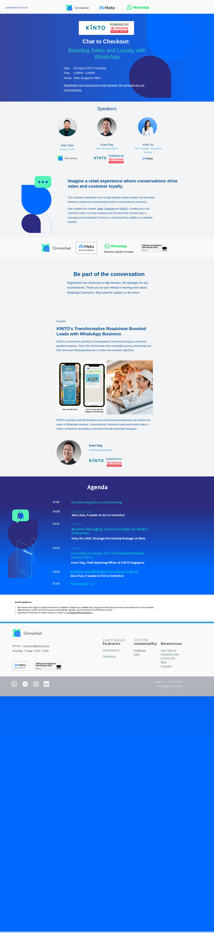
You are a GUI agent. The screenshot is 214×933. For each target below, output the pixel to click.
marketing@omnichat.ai (79, 612)
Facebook (140, 650)
